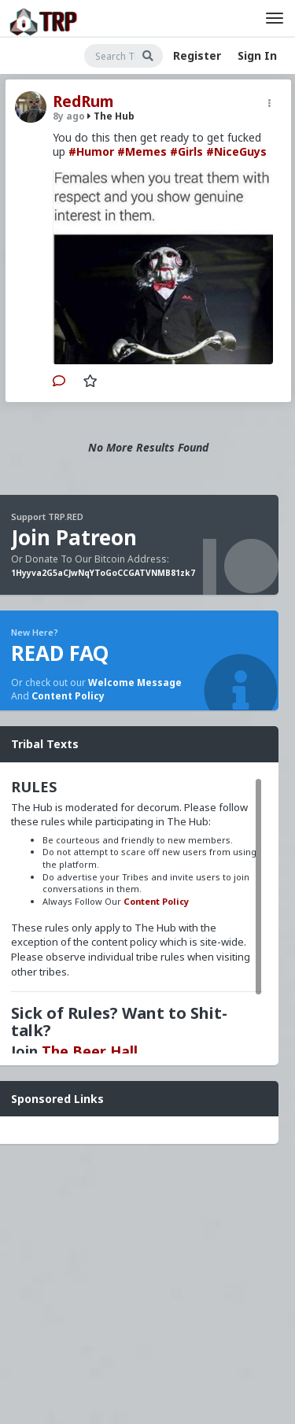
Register (197, 55)
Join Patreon (74, 537)
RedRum (83, 101)
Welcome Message (135, 682)
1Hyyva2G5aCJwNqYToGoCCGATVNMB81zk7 (103, 572)
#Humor (91, 151)
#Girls (186, 151)
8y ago (69, 116)
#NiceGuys (236, 151)
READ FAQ (60, 653)
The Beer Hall (90, 1051)
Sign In (257, 55)
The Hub (111, 116)
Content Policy (68, 696)
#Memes (142, 151)
